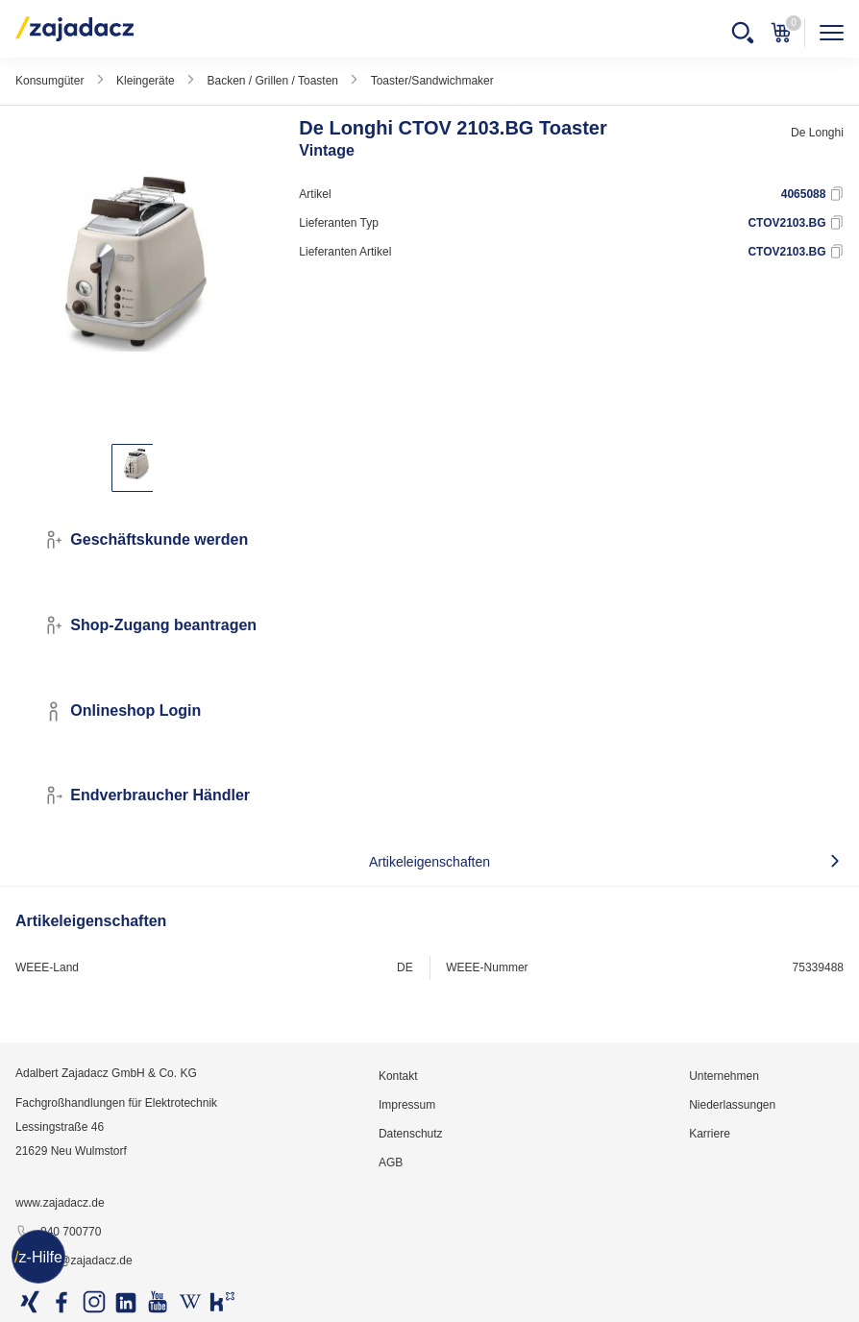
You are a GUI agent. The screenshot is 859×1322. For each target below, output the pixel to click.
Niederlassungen (732, 1105)
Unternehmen (724, 1076)
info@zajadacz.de (74, 1261)
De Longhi (817, 132)
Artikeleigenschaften (429, 861)
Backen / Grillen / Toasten (272, 80)
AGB (391, 1162)
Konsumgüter (49, 80)
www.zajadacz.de (60, 1203)
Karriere (709, 1133)
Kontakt (398, 1076)
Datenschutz (411, 1133)
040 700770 (58, 1232)
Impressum (407, 1105)
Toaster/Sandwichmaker (432, 80)
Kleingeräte (145, 80)
